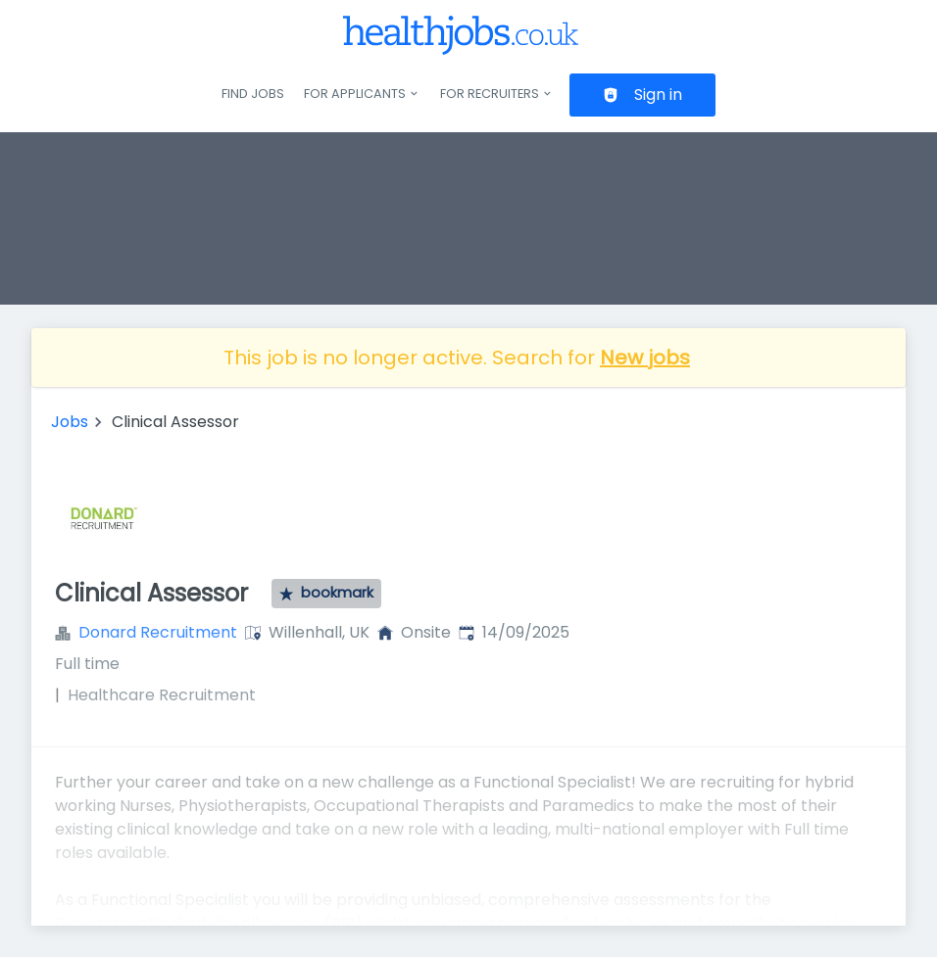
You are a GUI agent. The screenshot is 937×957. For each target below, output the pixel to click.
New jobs (645, 357)
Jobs (69, 421)
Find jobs (253, 93)
